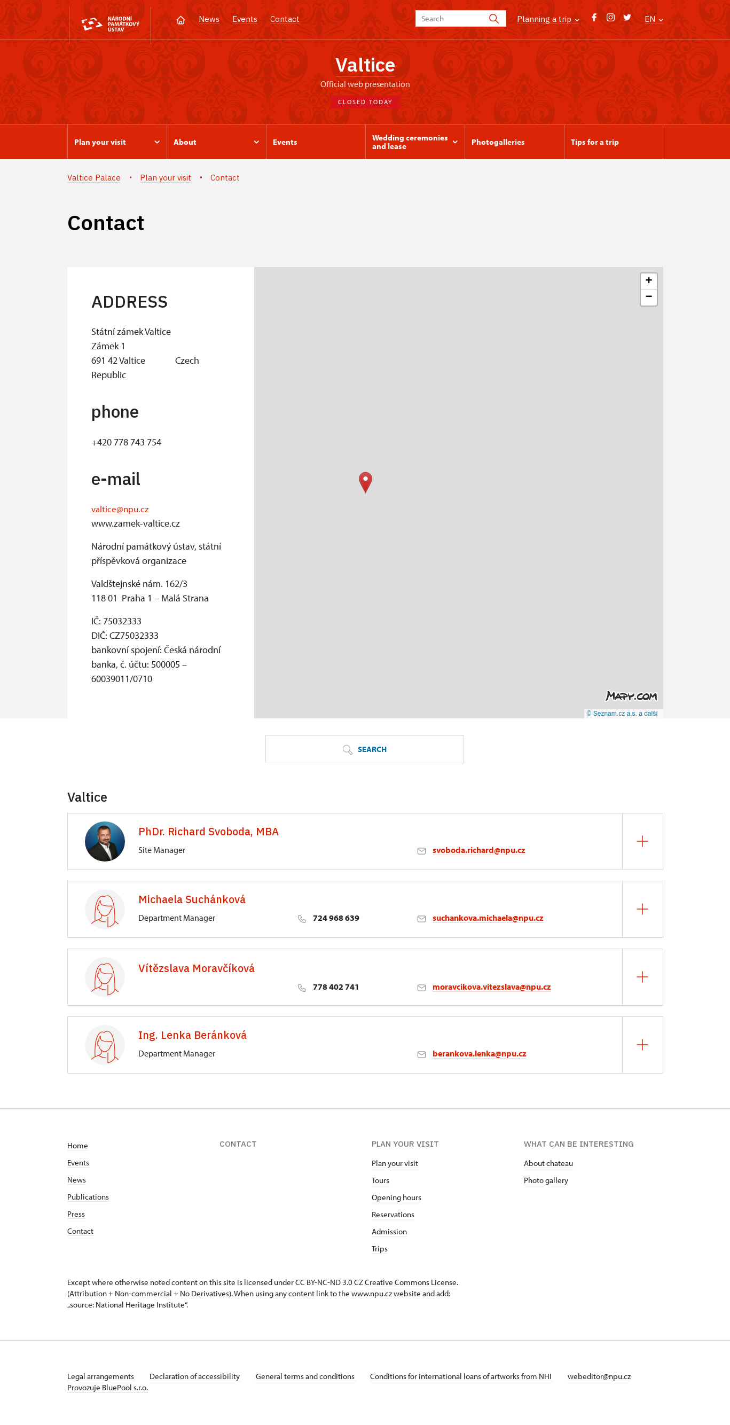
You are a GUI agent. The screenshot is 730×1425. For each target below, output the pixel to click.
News (209, 19)
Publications (88, 1199)
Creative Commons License (411, 1284)
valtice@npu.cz (121, 511)
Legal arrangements (101, 1378)
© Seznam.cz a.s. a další (622, 716)
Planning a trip (548, 19)
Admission (389, 1233)
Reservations (393, 1216)
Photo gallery (546, 1182)
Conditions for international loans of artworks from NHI (470, 1378)
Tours (380, 1182)
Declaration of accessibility (199, 1378)
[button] (365, 485)
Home (77, 1147)
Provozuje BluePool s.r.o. (107, 1389)
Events (244, 19)
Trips (380, 1251)
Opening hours (396, 1199)
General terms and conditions (312, 1378)
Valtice (365, 66)
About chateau (548, 1165)
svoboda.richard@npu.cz (479, 852)
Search (364, 751)
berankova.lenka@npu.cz (480, 1055)
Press (76, 1216)
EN (654, 19)
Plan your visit (395, 1165)
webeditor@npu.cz (610, 1378)
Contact (285, 19)
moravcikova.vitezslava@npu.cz (492, 988)
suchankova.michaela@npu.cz (488, 919)
